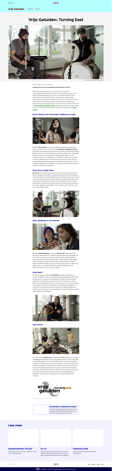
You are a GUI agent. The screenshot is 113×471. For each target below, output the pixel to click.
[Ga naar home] (56, 3)
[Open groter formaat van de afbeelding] (56, 388)
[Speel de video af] (55, 130)
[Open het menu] (11, 3)
